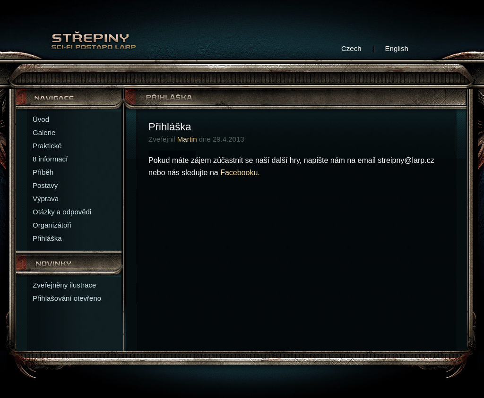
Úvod (41, 119)
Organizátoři (52, 225)
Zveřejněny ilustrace (64, 285)
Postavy (45, 185)
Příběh (43, 172)
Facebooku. (240, 173)
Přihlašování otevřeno (67, 298)
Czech (351, 48)
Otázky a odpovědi (62, 212)
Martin (187, 139)
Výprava (46, 199)
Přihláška (47, 238)
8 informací (50, 159)
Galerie (44, 132)
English (396, 48)
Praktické (47, 146)
